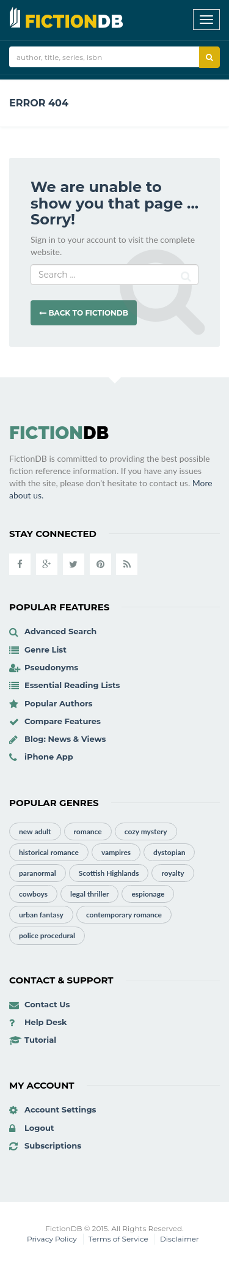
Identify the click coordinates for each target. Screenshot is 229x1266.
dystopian (169, 852)
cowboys (33, 893)
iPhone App (48, 756)
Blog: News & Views (65, 739)
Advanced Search (60, 631)
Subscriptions (52, 1145)
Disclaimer (179, 1238)
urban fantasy (41, 914)
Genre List (45, 649)
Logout (39, 1128)
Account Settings (60, 1109)
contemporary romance (124, 914)
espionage (147, 893)
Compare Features (62, 721)
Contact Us (47, 1004)
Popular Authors (58, 703)
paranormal (37, 873)
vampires (116, 852)
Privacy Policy (52, 1238)
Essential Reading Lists (72, 685)
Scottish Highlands (109, 873)
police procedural (47, 935)
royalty (172, 873)
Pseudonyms (51, 667)
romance (88, 831)
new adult (35, 831)
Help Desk (45, 1022)
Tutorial (40, 1040)
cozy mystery (146, 831)
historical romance (49, 852)
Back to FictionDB (83, 312)
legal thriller (89, 893)
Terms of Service (118, 1238)
